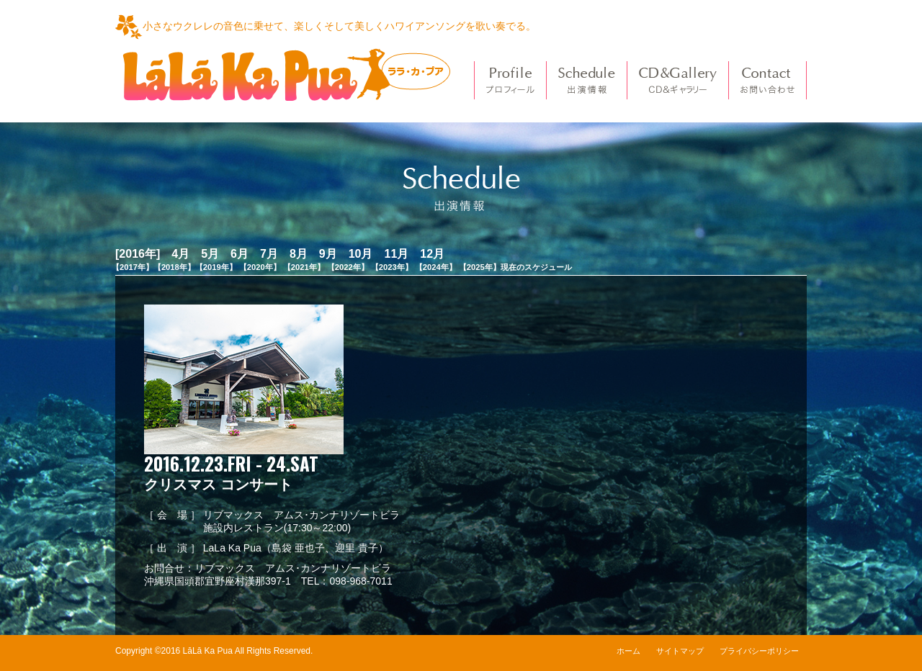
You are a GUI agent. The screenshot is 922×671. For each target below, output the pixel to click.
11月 (396, 254)
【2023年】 (392, 267)
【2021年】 (304, 267)
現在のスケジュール (536, 267)
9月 (328, 254)
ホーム (628, 651)
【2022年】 (348, 267)
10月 (361, 254)
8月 (299, 254)
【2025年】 (480, 267)
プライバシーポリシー (759, 651)
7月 (269, 254)
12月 (432, 254)
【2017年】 (132, 267)
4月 (180, 254)
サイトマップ (680, 651)
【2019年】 (216, 267)
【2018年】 (174, 267)
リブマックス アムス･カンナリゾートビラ (292, 568)
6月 (239, 254)
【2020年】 (260, 267)
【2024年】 (436, 267)
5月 (210, 254)
